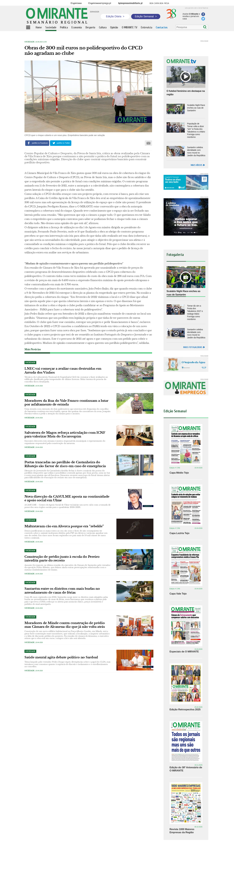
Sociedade (29, 42)
